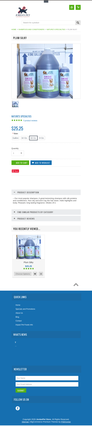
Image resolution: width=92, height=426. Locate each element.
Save (17, 171)
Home (13, 29)
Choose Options (23, 274)
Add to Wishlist (35, 274)
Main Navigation (14, 22)
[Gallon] (15, 138)
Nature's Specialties (56, 29)
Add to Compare (41, 274)
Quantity (15, 148)
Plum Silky (28, 262)
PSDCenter (66, 422)
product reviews (30, 121)
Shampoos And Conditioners (32, 29)
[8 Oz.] (42, 138)
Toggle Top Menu (46, 1)
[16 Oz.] (33, 138)
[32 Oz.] (24, 138)
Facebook (18, 408)
